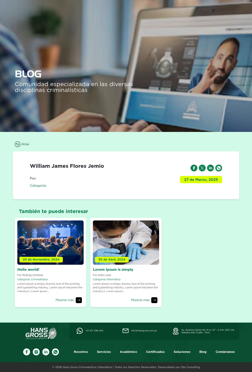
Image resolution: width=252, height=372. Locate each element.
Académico (140, 9)
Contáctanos (224, 9)
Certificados (165, 9)
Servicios (119, 9)
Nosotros (100, 9)
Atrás (22, 144)
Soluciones (188, 9)
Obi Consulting (190, 367)
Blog (205, 9)
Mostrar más (65, 300)
